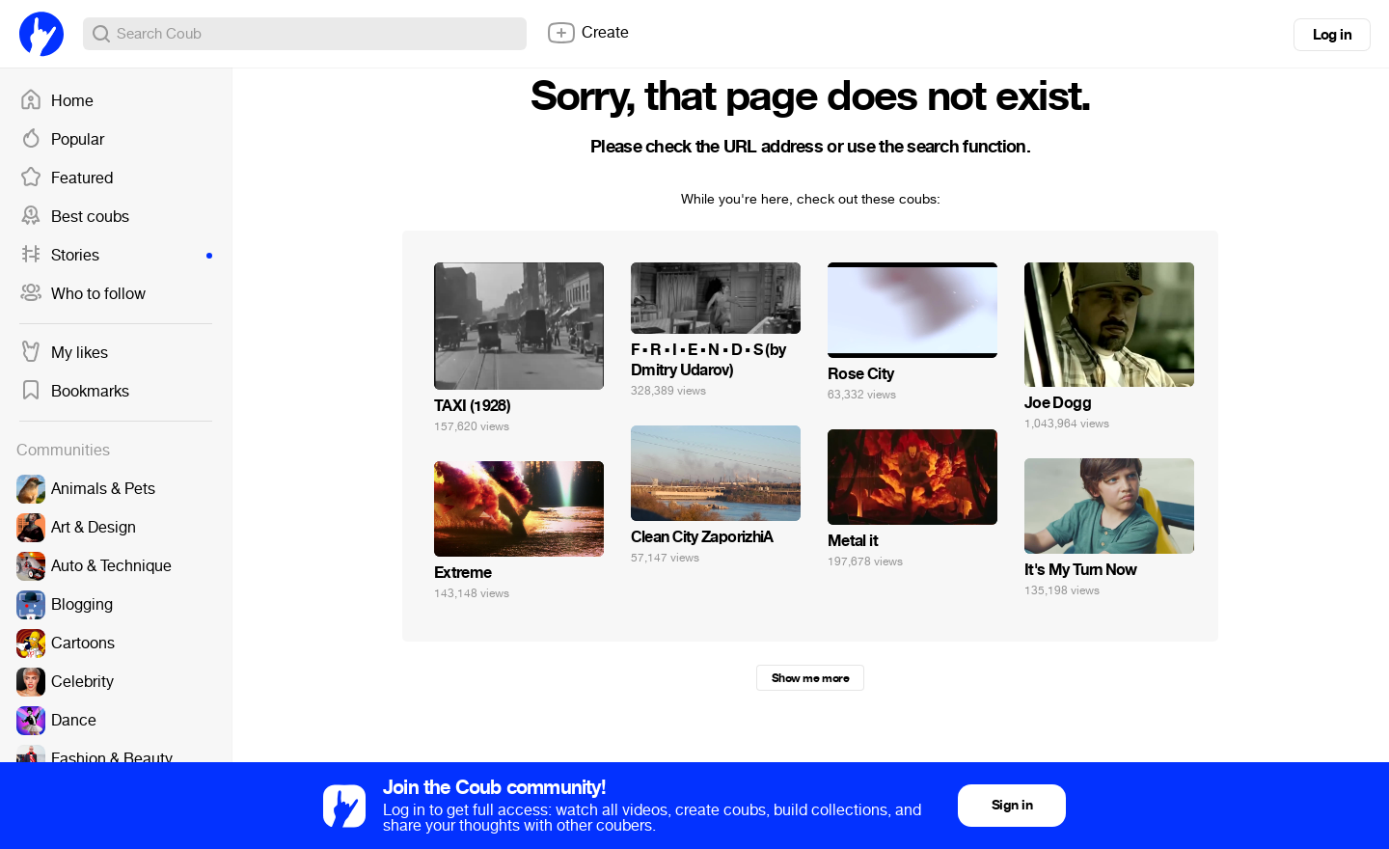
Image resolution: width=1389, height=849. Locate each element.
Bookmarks (74, 391)
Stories (115, 255)
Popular (61, 139)
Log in (1332, 34)
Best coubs (74, 217)
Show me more (810, 678)
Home (56, 101)
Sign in (1012, 805)
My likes (63, 353)
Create (587, 32)
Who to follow (82, 294)
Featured (66, 178)
